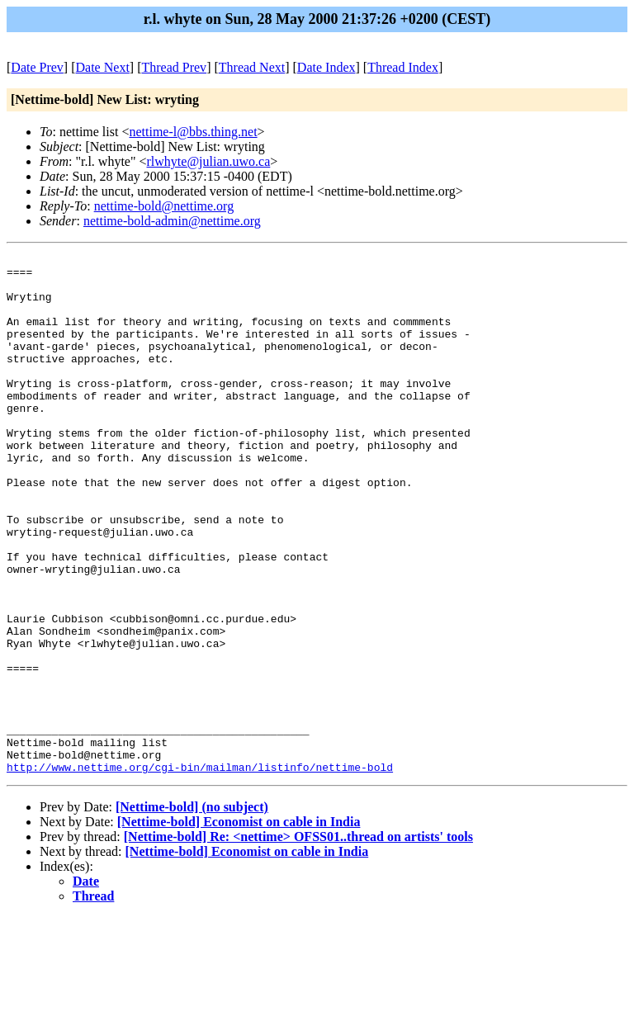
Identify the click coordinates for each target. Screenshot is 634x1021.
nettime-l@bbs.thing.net (193, 132)
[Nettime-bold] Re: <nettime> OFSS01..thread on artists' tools (298, 941)
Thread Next (252, 67)
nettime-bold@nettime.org (164, 206)
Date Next (103, 67)
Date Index (326, 67)
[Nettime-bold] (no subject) (192, 911)
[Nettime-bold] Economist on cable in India (239, 926)
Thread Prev (173, 67)
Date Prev (37, 67)
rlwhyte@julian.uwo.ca (209, 161)
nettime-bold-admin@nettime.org (172, 221)
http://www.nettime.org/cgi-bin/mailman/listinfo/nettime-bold (200, 870)
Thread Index (402, 67)
